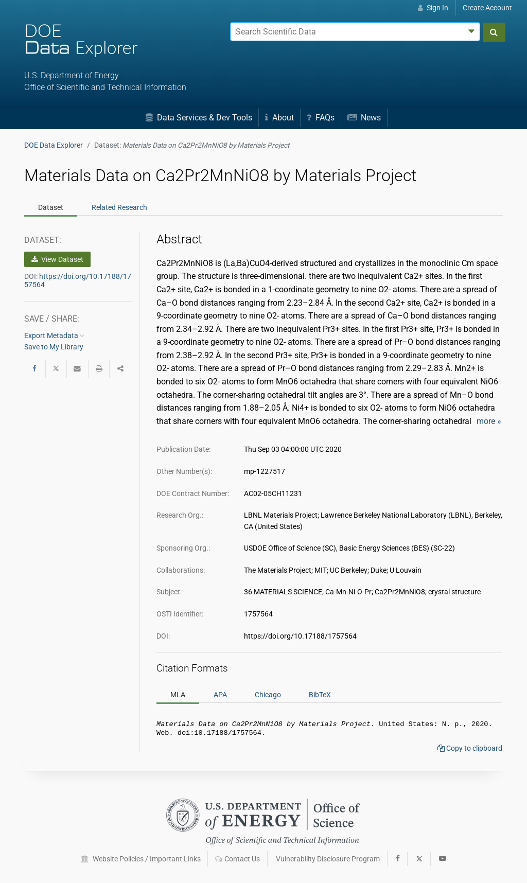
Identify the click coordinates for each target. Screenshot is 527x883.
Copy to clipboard (469, 750)
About (279, 117)
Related (119, 207)
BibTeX (320, 695)
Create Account (487, 8)
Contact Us (237, 859)
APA (220, 695)
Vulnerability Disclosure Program (328, 859)
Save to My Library (53, 347)
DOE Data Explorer (53, 145)
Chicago (268, 695)
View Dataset (57, 259)
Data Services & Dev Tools (199, 117)
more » (489, 421)
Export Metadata (54, 335)
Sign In (433, 8)
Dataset (50, 207)
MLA (177, 695)
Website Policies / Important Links (141, 859)
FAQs (321, 117)
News (364, 117)
